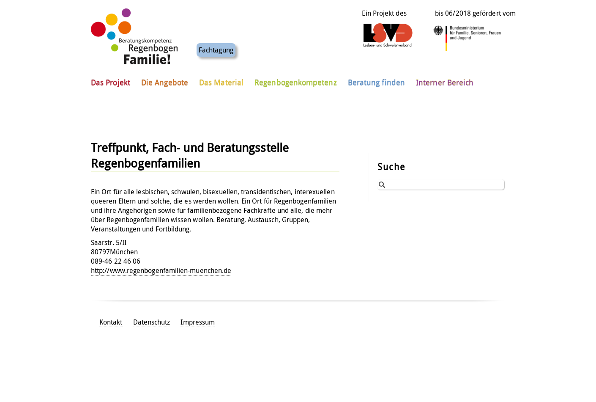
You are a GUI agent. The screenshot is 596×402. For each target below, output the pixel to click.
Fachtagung (216, 47)
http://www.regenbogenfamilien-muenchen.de (161, 270)
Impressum (197, 322)
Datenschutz (151, 322)
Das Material (221, 80)
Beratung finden (376, 80)
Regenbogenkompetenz (295, 80)
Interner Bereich (444, 80)
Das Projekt (110, 80)
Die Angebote (164, 80)
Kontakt (111, 322)
